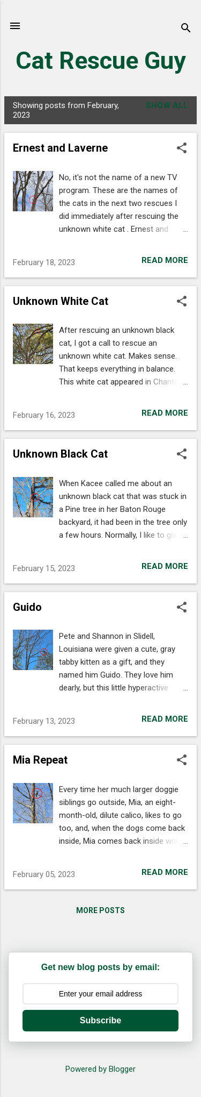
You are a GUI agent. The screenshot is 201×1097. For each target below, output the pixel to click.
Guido (27, 607)
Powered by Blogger (100, 1069)
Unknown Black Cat (60, 453)
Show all (167, 105)
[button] (181, 148)
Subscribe (100, 1020)
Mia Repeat (40, 759)
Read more (165, 260)
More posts (100, 910)
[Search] (186, 29)
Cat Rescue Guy (101, 60)
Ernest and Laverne (60, 147)
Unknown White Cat (60, 301)
